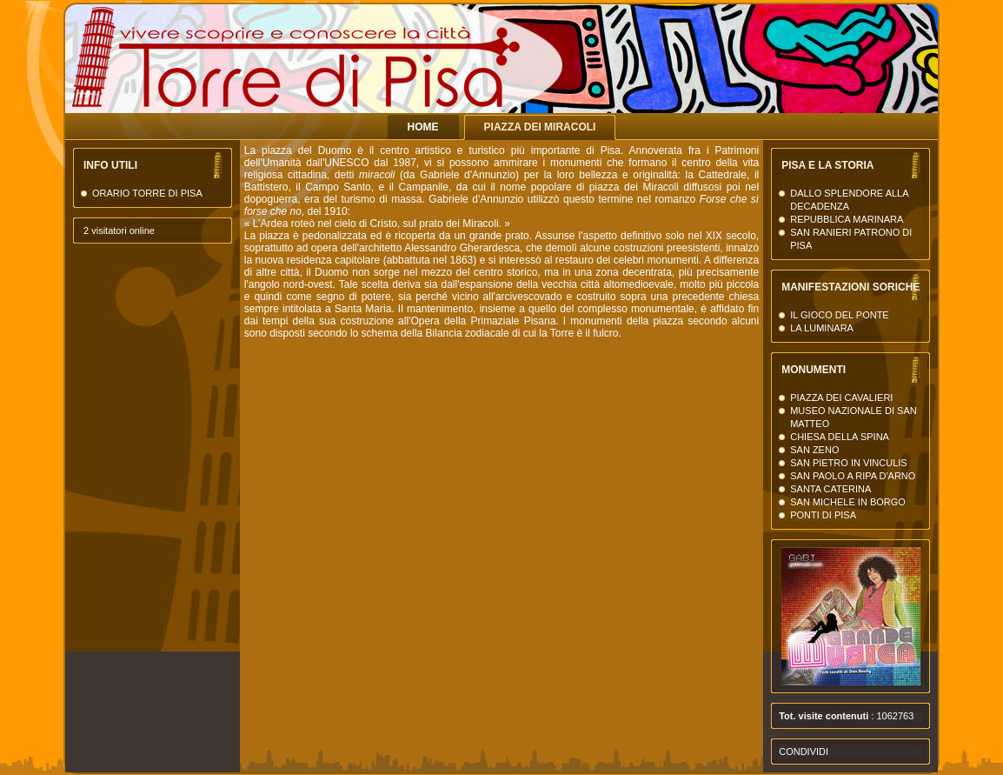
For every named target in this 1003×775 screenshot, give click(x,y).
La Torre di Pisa (769, 77)
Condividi (803, 751)
